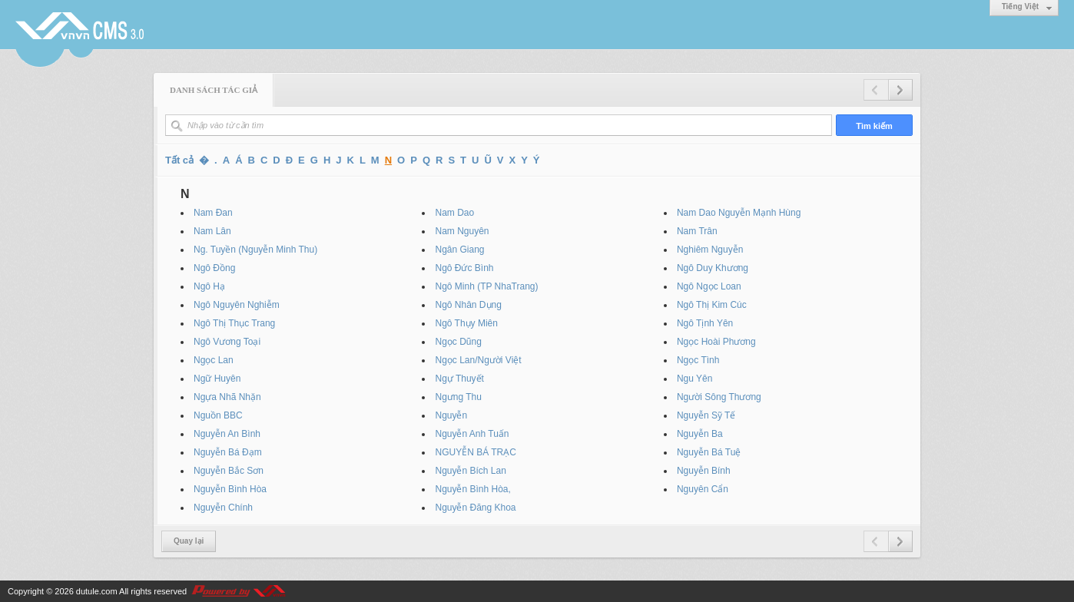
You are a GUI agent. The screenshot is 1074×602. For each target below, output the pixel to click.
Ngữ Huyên (217, 378)
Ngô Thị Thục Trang (234, 323)
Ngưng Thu (458, 397)
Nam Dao (454, 212)
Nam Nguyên (462, 231)
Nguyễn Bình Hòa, (472, 489)
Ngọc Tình (698, 360)
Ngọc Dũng (458, 341)
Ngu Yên (694, 378)
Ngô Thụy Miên (466, 323)
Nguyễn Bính (704, 470)
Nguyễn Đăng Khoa (475, 507)
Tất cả (179, 160)
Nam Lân (212, 231)
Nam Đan (213, 212)
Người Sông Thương (719, 397)
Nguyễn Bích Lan (470, 470)
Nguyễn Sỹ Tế (706, 415)
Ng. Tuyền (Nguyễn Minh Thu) (255, 249)
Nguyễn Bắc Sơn (229, 470)
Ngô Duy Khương (712, 268)
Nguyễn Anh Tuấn (472, 433)
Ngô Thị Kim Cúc (712, 304)
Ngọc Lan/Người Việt (478, 360)
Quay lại (189, 541)
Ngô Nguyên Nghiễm (237, 304)
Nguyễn (451, 415)
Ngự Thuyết (459, 378)
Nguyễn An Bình (227, 433)
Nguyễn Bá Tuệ (709, 452)
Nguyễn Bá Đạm (228, 452)
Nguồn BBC (218, 415)
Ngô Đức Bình (464, 268)
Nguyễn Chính (223, 507)
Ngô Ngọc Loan (709, 286)
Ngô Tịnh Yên (705, 323)
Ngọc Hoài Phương (716, 341)
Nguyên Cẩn (702, 489)
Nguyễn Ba (700, 433)
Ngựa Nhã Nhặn (227, 397)
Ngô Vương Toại (227, 341)
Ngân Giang (459, 249)
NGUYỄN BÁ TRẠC (475, 452)
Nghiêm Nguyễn (710, 249)
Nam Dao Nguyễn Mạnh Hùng (739, 212)
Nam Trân (697, 231)
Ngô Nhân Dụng (468, 304)
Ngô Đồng (214, 268)
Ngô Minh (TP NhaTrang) (486, 286)
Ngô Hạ (209, 286)
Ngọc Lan (214, 360)
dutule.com (97, 591)
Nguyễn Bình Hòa (230, 489)
